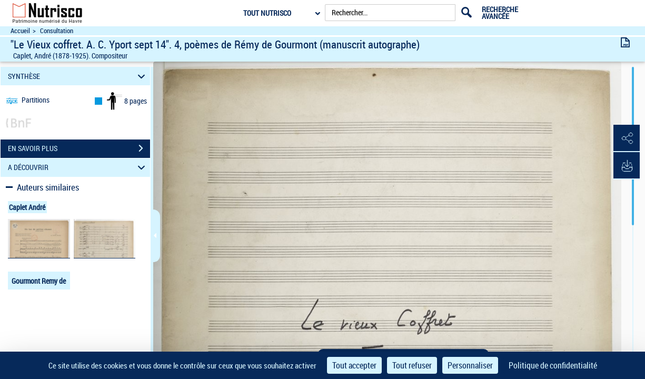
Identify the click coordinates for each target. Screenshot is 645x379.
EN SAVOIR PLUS (79, 148)
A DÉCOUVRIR (78, 167)
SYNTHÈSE (78, 76)
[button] (626, 138)
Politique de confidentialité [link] (553, 365)
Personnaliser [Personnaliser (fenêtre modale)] (470, 365)
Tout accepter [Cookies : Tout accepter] (354, 365)
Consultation (56, 30)
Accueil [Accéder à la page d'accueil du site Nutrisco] (20, 30)
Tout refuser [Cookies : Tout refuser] (412, 365)
